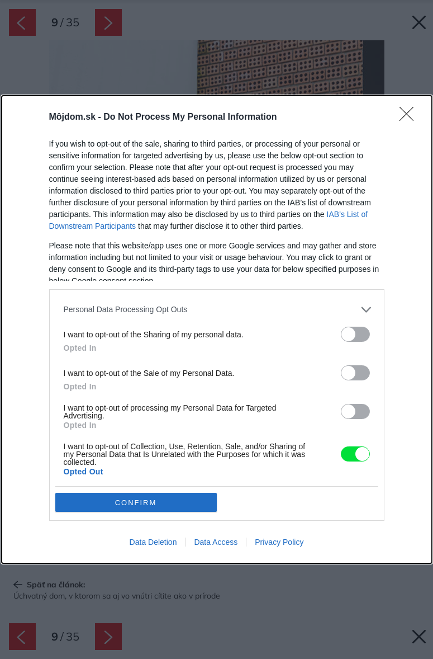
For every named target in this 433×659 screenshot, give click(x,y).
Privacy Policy (279, 542)
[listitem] (217, 310)
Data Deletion (153, 542)
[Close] (410, 117)
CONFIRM (136, 502)
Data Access (215, 542)
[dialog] (217, 329)
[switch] (355, 334)
